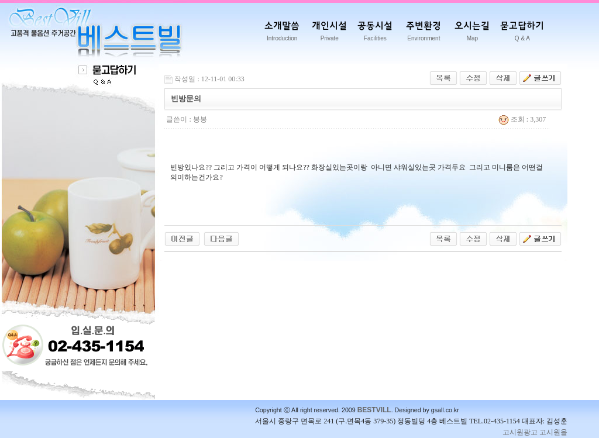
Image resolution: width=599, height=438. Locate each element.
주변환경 (423, 33)
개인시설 (329, 33)
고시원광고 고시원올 (534, 432)
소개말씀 (282, 33)
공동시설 (375, 33)
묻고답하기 (522, 33)
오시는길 (472, 33)
